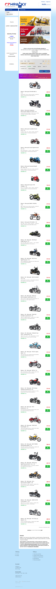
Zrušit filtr (47, 71)
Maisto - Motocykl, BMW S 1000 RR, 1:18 (29, 204)
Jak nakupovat (36, 558)
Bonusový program (37, 559)
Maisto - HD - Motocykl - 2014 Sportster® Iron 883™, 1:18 (27, 482)
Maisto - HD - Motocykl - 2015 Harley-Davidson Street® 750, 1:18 (29, 388)
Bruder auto (32, 54)
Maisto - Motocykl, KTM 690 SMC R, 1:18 (29, 92)
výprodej (39, 66)
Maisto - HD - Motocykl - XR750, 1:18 (29, 370)
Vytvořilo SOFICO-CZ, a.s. (19, 586)
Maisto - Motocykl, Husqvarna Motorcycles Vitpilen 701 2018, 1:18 (28, 111)
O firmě (17, 554)
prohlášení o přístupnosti (26, 581)
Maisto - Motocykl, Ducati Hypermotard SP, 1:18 (30, 148)
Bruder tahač (36, 55)
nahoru (17, 581)
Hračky (8, 12)
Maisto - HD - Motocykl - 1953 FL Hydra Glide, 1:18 (29, 352)
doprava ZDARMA (31, 68)
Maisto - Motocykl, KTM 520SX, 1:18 (29, 222)
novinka (34, 66)
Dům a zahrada (10, 14)
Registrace (48, 1)
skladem (29, 66)
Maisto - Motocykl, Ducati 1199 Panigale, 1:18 (28, 185)
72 (49, 77)
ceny (33, 74)
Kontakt (17, 555)
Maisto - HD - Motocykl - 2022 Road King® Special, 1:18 (29, 240)
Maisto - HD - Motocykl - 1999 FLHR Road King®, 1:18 (29, 426)
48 (47, 77)
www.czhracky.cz (42, 48)
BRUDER (22, 535)
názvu (30, 74)
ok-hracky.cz (11, 63)
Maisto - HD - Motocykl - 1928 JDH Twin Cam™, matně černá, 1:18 (29, 333)
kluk (25, 61)
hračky (36, 49)
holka (28, 61)
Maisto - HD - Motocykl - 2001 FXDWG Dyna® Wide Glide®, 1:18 (29, 444)
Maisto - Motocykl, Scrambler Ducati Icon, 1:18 (29, 129)
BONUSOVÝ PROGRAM (33, 546)
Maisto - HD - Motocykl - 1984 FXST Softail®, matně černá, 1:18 (28, 315)
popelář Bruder (43, 54)
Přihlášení (43, 1)
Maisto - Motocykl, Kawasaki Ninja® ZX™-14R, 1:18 (29, 167)
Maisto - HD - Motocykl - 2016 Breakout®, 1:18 (27, 407)
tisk (20, 581)
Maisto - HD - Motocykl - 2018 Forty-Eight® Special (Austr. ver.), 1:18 (29, 463)
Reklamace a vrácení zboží (38, 556)
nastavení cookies (17, 582)
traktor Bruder (27, 54)
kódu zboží (25, 74)
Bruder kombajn (32, 53)
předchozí (24, 76)
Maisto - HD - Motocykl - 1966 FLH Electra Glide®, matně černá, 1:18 (28, 296)
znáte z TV (44, 66)
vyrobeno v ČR (23, 68)
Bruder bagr (37, 54)
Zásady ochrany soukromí (38, 555)
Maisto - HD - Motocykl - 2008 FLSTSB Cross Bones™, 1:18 (29, 500)
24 (46, 77)
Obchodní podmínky (11, 56)
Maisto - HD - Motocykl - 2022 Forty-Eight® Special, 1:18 (29, 259)
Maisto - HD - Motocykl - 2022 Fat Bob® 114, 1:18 (30, 277)
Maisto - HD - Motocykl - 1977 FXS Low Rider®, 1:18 (29, 519)
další (37, 76)
